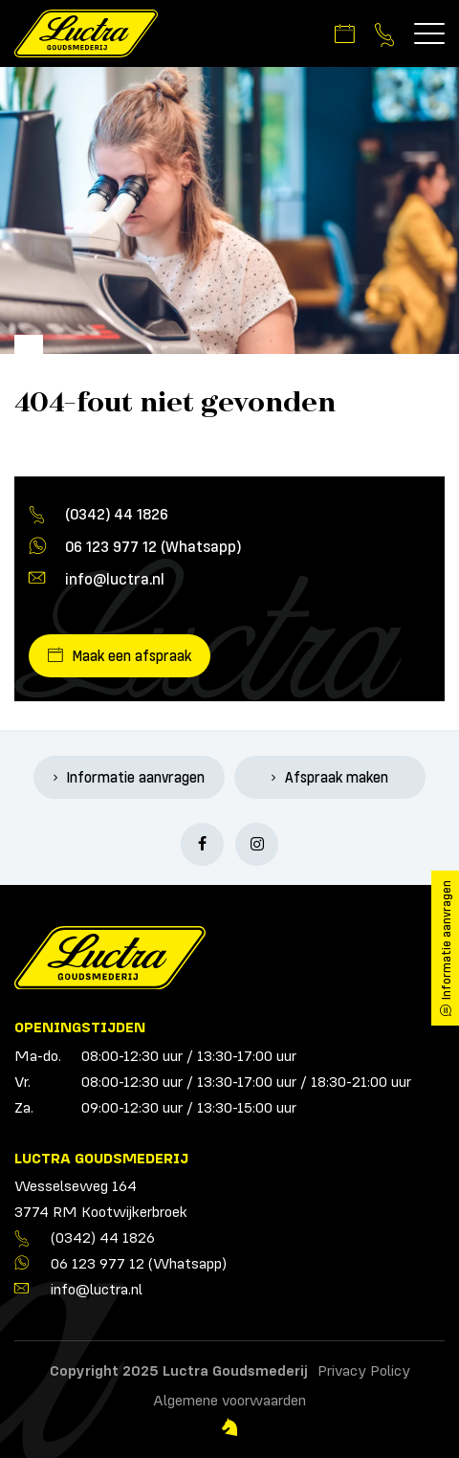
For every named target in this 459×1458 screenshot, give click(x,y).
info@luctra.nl (114, 578)
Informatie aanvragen (136, 776)
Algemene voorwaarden (229, 1399)
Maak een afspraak (132, 655)
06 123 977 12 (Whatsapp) (153, 546)
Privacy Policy (363, 1370)
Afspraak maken (336, 776)
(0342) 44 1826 (116, 513)
